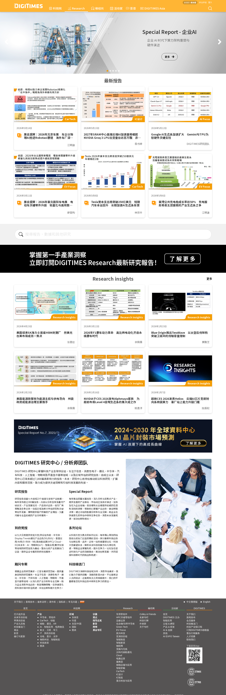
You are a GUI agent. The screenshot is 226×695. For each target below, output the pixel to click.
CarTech (120, 671)
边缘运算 (120, 620)
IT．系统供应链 (47, 633)
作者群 (143, 623)
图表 (42, 646)
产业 (39, 614)
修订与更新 (19, 636)
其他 (165, 633)
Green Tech (122, 627)
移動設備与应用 (124, 665)
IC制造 (119, 677)
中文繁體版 (192, 602)
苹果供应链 (19, 620)
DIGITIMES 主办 (171, 617)
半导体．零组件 (48, 617)
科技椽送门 (19, 627)
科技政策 (44, 642)
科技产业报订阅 (194, 627)
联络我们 (191, 639)
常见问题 (72, 602)
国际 (74, 627)
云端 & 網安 (169, 623)
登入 (210, 2)
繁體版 (187, 2)
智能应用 (167, 620)
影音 (130, 8)
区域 (71, 614)
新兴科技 (120, 633)
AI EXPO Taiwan (171, 636)
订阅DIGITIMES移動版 (198, 630)
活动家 (116, 8)
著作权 (52, 602)
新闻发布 (30, 602)
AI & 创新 (167, 630)
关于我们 (18, 602)
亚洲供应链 (121, 636)
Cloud (119, 655)
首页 (25, 608)
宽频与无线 (121, 649)
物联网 (119, 646)
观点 (95, 617)
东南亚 (75, 617)
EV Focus (121, 630)
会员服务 (191, 620)
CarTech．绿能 (47, 620)
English (206, 602)
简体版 (193, 2)
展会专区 (97, 630)
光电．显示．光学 (49, 636)
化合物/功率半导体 (125, 623)
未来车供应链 (20, 617)
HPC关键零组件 (124, 617)
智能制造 (120, 639)
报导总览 (97, 620)
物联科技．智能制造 (50, 639)
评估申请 (203, 2)
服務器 (119, 661)
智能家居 (120, 642)
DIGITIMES (199, 608)
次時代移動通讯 (124, 652)
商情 (95, 627)
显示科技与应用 (124, 680)
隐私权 (62, 602)
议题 (95, 614)
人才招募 (191, 636)
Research (76, 8)
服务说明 (41, 602)
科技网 (55, 8)
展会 (16, 630)
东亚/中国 (76, 623)
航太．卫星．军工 (49, 630)
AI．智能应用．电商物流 (52, 627)
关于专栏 (144, 627)
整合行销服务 (193, 633)
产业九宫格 (19, 623)
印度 (74, 620)
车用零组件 (121, 614)
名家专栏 (144, 617)
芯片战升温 (19, 614)
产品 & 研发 (169, 627)
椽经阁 (97, 8)
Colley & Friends (148, 614)
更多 (169, 57)
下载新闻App (193, 646)
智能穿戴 (120, 668)
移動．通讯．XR (48, 623)
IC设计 (119, 674)
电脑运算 (120, 658)
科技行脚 (144, 620)
